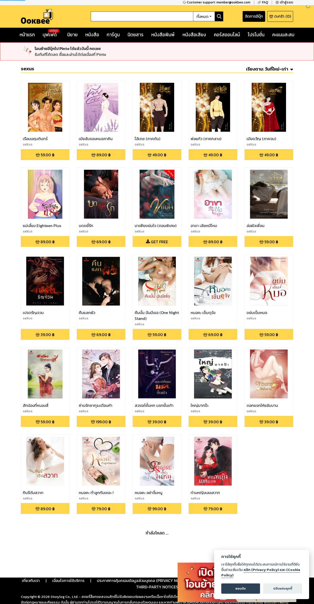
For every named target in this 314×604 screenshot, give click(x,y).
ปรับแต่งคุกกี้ (282, 588)
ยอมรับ (240, 588)
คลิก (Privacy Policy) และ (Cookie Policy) (260, 572)
